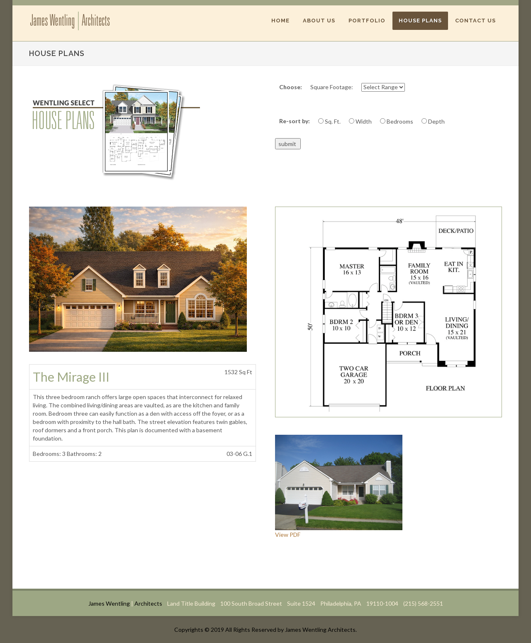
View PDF (287, 534)
